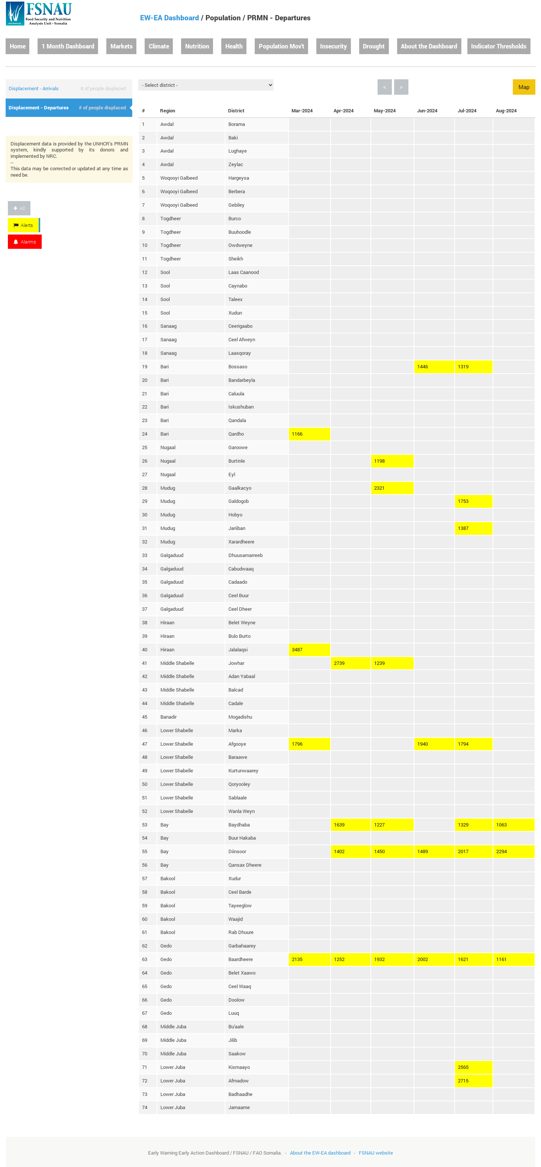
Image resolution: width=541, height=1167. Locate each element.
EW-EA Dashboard (169, 17)
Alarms (25, 241)
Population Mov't (281, 46)
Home (18, 46)
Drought (374, 46)
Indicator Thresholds (498, 46)
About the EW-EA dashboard (320, 1153)
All (19, 208)
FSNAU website (376, 1153)
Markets (121, 46)
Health (234, 46)
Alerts (23, 225)
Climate (159, 46)
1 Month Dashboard (68, 46)
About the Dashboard (429, 46)
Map (524, 87)
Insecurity (333, 46)
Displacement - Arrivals (34, 88)
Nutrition (197, 46)
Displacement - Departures (39, 107)
